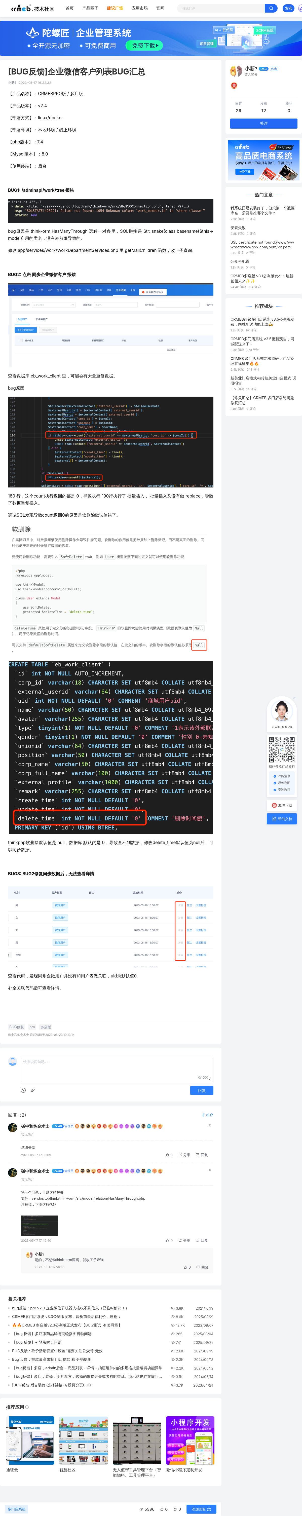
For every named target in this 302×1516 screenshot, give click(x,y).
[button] (207, 1115)
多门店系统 (16, 1509)
